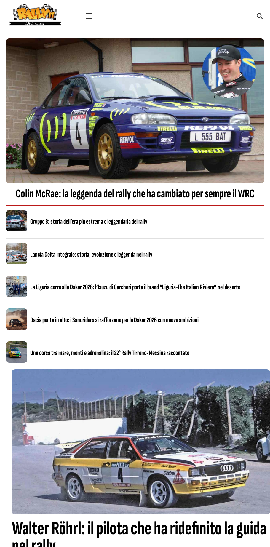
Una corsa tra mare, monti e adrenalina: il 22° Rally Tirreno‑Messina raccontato (109, 353)
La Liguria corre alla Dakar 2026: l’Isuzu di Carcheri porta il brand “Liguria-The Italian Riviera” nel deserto (135, 287)
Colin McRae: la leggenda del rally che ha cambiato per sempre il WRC (135, 194)
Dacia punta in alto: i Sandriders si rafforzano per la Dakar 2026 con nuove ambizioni (114, 320)
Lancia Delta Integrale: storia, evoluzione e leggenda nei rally (91, 254)
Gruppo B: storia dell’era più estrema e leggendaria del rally (88, 221)
